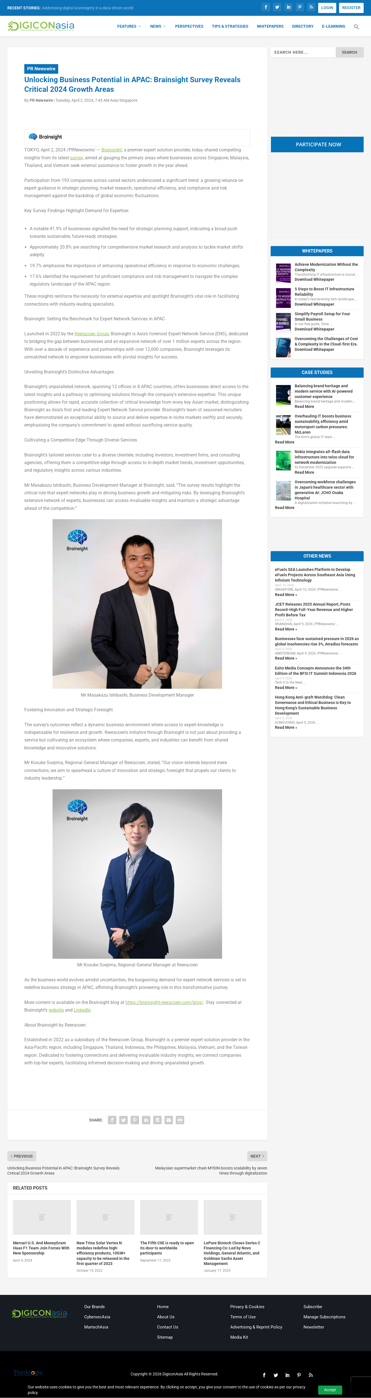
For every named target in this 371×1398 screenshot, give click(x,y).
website (56, 1011)
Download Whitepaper (314, 280)
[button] (356, 31)
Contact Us (167, 1328)
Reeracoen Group (92, 335)
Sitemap (165, 1338)
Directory (303, 27)
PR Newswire (41, 69)
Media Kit (239, 1338)
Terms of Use (243, 1318)
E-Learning (333, 27)
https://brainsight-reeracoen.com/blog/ (164, 1003)
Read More (304, 407)
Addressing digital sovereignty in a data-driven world (87, 8)
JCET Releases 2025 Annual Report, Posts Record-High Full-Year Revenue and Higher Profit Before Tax (314, 610)
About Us (166, 1318)
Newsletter (313, 1328)
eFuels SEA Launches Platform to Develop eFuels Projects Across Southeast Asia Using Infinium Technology (315, 576)
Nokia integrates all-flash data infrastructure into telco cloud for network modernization (324, 458)
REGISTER (351, 7)
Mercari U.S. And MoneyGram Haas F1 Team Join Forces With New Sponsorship (41, 1249)
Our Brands (94, 1307)
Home (163, 1307)
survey (76, 158)
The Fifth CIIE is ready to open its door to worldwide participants (167, 1249)
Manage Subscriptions (324, 1318)
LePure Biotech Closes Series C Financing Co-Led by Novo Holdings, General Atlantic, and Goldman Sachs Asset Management (232, 1254)
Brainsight (111, 151)
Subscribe (312, 1307)
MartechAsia (96, 1328)
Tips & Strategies (230, 27)
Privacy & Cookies (247, 1307)
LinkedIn (82, 1011)
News (155, 27)
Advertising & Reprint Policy (256, 1328)
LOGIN (327, 7)
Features (126, 27)
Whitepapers (270, 27)
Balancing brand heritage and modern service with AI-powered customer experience (324, 392)
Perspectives (189, 27)
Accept (330, 1390)
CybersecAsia (97, 1318)
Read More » (286, 595)
